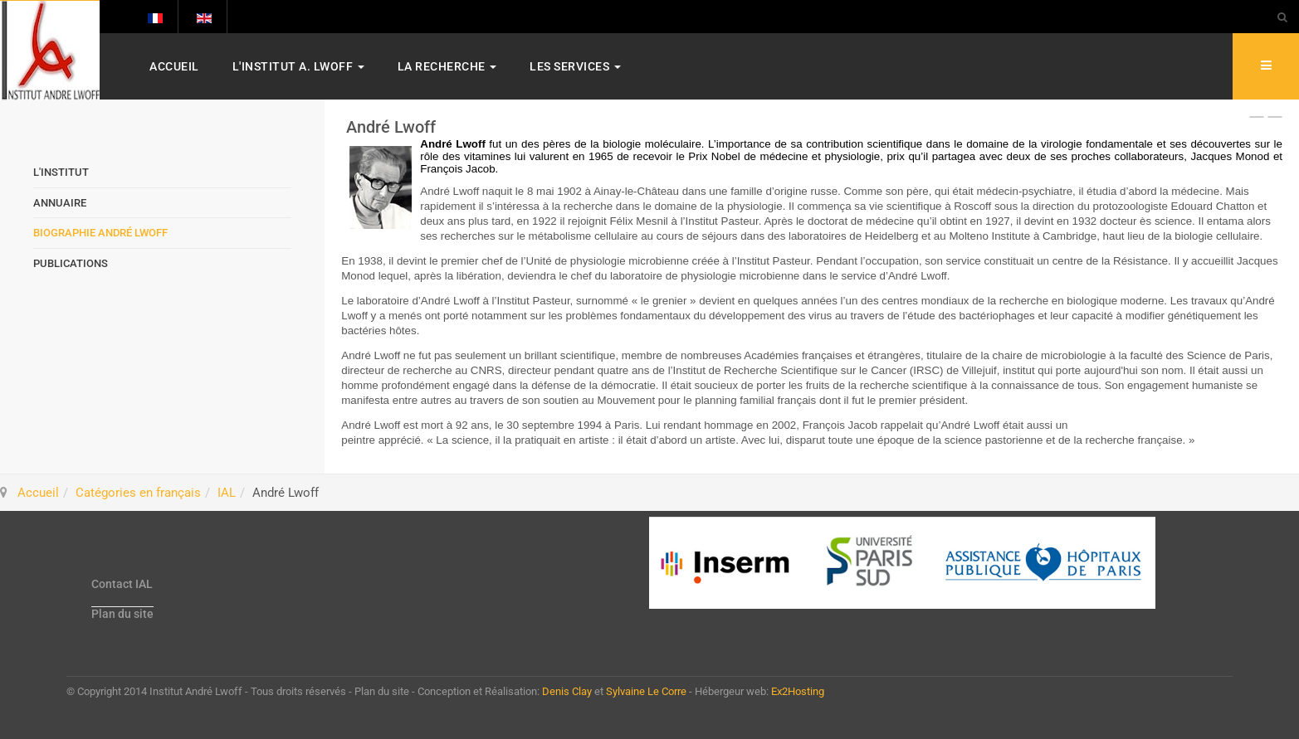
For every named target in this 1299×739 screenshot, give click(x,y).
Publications (70, 263)
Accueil (174, 66)
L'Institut (61, 172)
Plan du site (122, 613)
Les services (575, 66)
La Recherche (447, 66)
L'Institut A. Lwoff (298, 66)
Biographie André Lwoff (100, 232)
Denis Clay (567, 691)
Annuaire (59, 203)
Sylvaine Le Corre (646, 691)
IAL (226, 492)
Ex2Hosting (797, 691)
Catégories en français (138, 492)
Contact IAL (122, 584)
